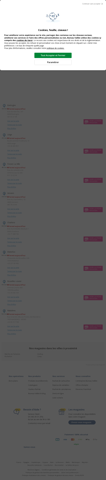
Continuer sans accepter (93, 3)
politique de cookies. (55, 48)
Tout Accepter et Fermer (53, 55)
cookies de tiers (24, 40)
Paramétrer (53, 62)
